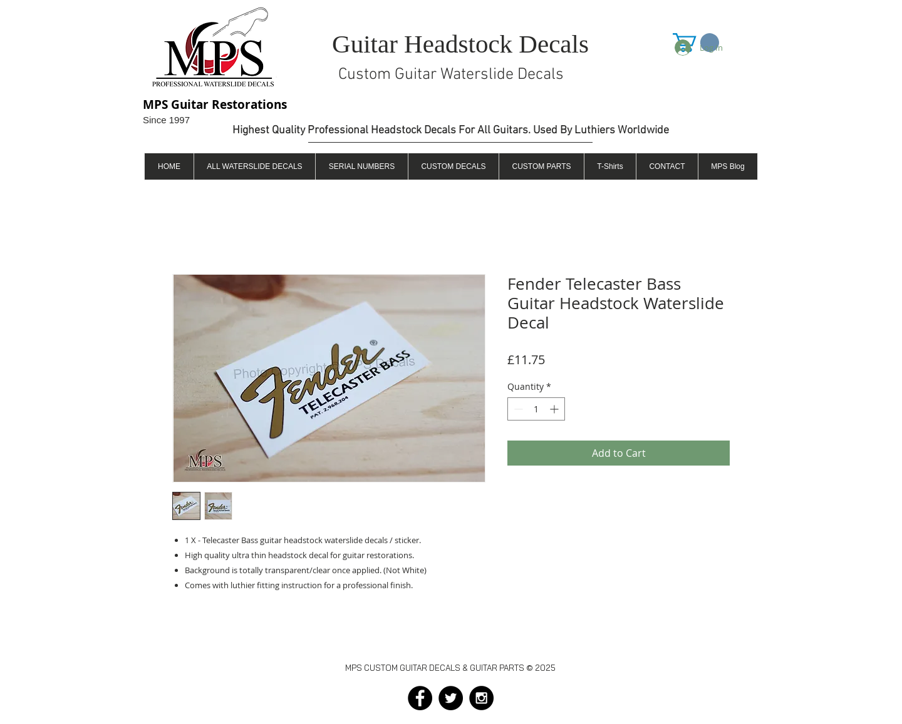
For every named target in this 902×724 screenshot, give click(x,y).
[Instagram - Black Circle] (481, 698)
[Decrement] (517, 409)
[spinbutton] (536, 409)
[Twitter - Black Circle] (450, 698)
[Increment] (555, 409)
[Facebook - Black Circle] (420, 698)
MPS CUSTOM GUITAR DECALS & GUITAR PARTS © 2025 (450, 668)
